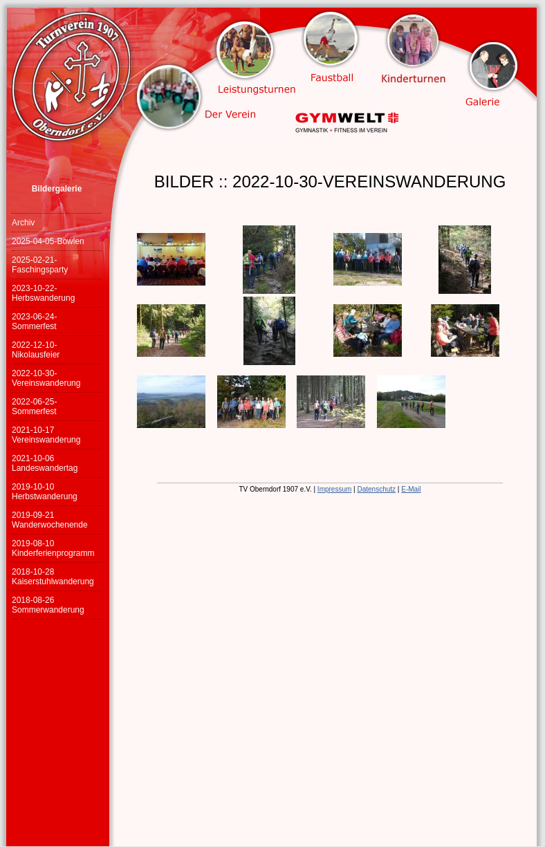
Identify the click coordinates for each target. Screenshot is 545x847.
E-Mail (411, 489)
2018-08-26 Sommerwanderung (48, 605)
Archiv (23, 222)
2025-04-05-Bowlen (48, 241)
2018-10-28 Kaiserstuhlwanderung (53, 576)
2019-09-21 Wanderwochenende (50, 520)
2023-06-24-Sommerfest (34, 321)
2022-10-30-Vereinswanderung (46, 378)
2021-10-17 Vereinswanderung (46, 435)
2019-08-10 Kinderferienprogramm (53, 548)
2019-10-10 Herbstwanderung (44, 491)
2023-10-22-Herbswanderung (43, 293)
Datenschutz (376, 489)
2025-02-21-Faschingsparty (40, 264)
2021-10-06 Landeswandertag (44, 463)
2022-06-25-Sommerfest (34, 406)
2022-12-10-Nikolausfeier (35, 350)
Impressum (334, 489)
